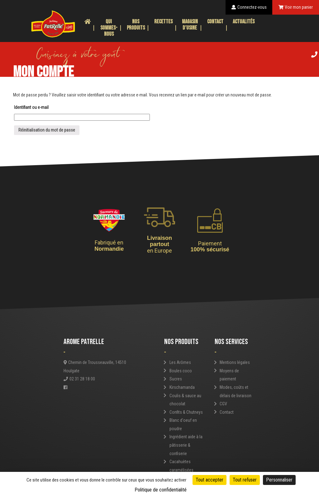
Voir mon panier (296, 7)
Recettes (163, 21)
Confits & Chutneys (186, 412)
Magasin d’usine (190, 24)
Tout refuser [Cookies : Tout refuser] (245, 480)
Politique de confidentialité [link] (161, 490)
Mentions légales (235, 362)
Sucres (175, 378)
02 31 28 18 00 (79, 378)
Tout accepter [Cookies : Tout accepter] (209, 480)
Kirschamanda (182, 387)
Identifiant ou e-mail (31, 107)
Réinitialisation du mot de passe (46, 130)
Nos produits (136, 24)
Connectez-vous (249, 7)
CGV (223, 403)
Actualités (244, 21)
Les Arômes (180, 362)
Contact (215, 21)
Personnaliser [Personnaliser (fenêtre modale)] (279, 480)
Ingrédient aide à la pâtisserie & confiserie (185, 445)
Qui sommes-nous (108, 27)
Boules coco (180, 370)
